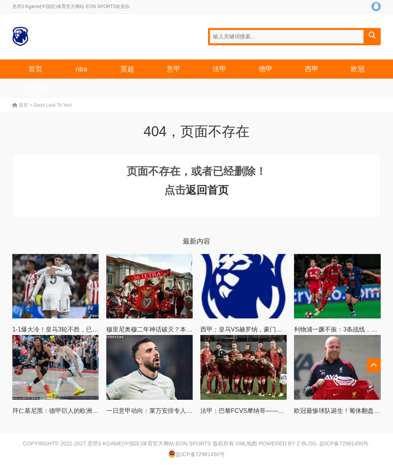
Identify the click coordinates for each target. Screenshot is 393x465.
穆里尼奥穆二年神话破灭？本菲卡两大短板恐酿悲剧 (177, 329)
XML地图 (247, 443)
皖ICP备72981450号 (344, 443)
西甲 (312, 69)
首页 (35, 69)
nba (81, 69)
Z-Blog (307, 443)
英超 (127, 69)
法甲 (219, 69)
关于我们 (35, 88)
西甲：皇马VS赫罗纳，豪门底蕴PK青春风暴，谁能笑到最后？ (285, 329)
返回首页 (207, 190)
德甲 (265, 69)
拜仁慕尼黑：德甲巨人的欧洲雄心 (58, 410)
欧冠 (358, 69)
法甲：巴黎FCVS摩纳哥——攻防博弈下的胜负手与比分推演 (282, 410)
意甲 (173, 69)
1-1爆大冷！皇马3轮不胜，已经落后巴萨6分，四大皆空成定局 (97, 329)
